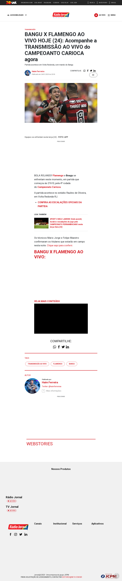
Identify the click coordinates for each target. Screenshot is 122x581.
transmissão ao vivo (37, 363)
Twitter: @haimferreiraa (51, 386)
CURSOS (56, 2)
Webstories (39, 443)
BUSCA (91, 2)
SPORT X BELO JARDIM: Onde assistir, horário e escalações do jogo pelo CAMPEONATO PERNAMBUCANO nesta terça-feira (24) (66, 222)
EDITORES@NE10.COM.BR (72, 576)
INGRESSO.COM (26, 2)
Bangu (72, 363)
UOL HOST (38, 2)
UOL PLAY (64, 2)
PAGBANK (47, 2)
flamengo (57, 363)
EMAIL (112, 2)
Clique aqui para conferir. (60, 245)
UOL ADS (73, 2)
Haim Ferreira (38, 71)
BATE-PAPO (102, 2)
